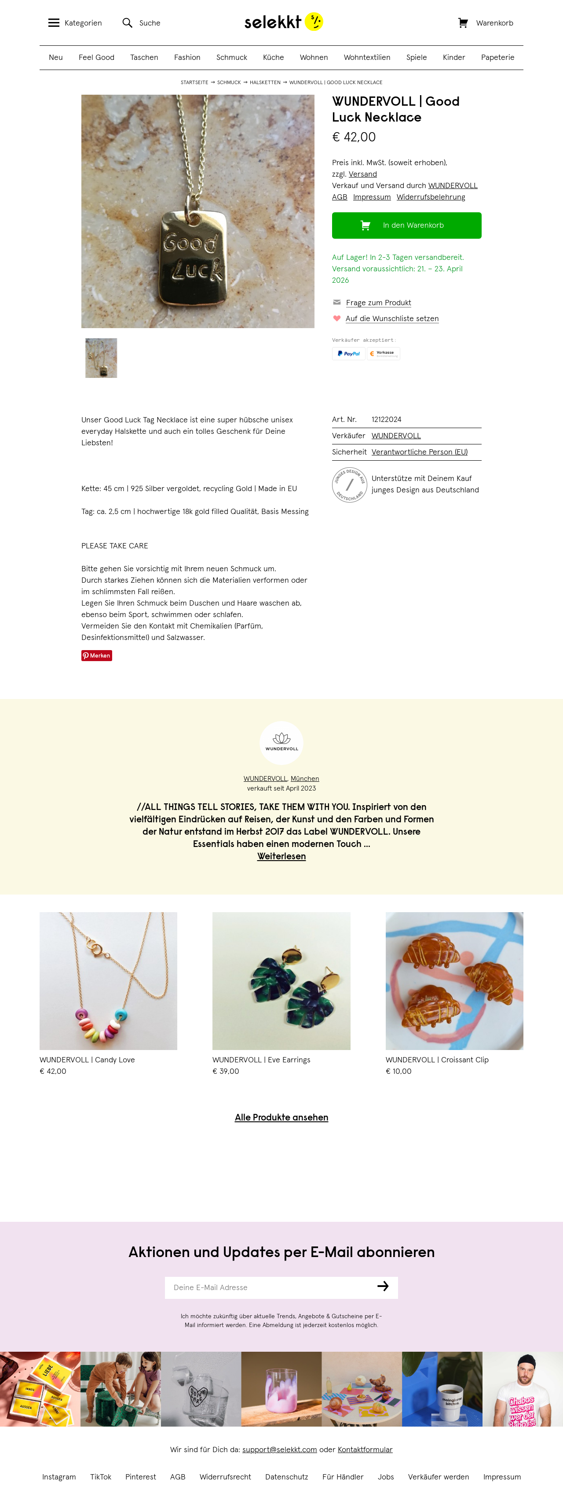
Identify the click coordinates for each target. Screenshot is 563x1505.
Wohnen (314, 58)
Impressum (502, 1477)
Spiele (416, 58)
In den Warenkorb (413, 225)
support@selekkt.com (279, 1450)
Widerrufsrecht (225, 1477)
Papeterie (498, 58)
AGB (178, 1477)
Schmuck (231, 58)
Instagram (59, 1477)
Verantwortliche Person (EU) (420, 452)
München (305, 778)
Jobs (386, 1477)
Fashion (187, 58)
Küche (273, 58)
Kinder (454, 58)
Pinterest (140, 1477)
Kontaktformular (365, 1450)
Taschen (144, 58)
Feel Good (96, 58)
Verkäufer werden (438, 1477)
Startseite (194, 82)
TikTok (100, 1477)
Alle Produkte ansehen (282, 1118)
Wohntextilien (367, 58)
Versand (363, 174)
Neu (56, 58)
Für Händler (343, 1477)
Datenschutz (286, 1477)
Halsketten (265, 82)
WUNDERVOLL (453, 186)
